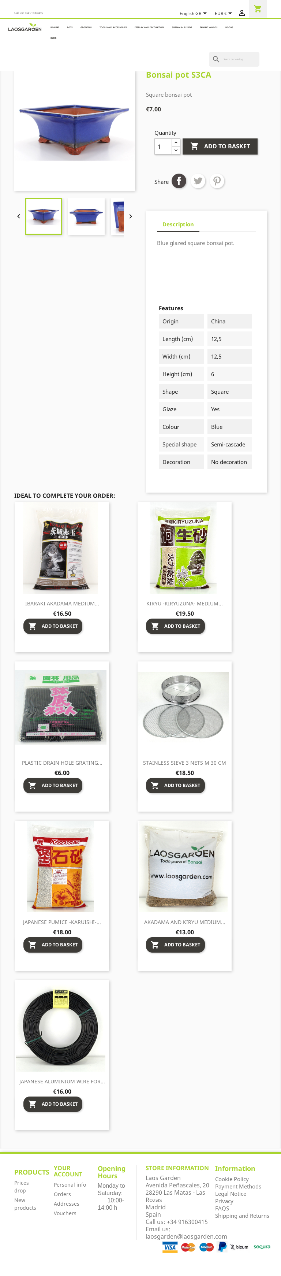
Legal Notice (230, 1193)
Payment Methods (238, 1186)
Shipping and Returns (242, 1215)
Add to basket (220, 146)
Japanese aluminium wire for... (62, 1081)
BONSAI (54, 27)
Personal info (70, 1184)
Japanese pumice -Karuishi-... (62, 922)
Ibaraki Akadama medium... (62, 603)
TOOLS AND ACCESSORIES (113, 27)
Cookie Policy (232, 1179)
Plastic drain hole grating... (62, 762)
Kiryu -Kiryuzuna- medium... (184, 603)
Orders (62, 1194)
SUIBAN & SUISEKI (182, 27)
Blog (53, 38)
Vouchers (65, 1213)
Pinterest (217, 181)
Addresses (66, 1203)
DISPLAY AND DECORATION (149, 27)
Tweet (198, 181)
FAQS (222, 1208)
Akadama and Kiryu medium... (184, 922)
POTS (69, 27)
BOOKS (229, 27)
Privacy (224, 1201)
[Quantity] (163, 146)
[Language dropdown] (194, 13)
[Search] (234, 59)
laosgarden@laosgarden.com (186, 1236)
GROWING (85, 27)
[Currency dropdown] (225, 13)
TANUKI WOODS (208, 27)
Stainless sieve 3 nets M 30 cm (184, 762)
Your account (68, 1171)
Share (179, 181)
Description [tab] (178, 224)
